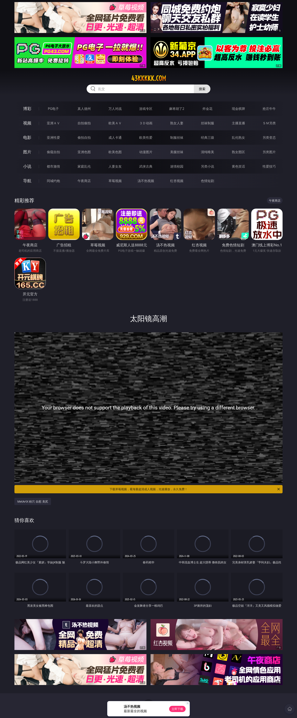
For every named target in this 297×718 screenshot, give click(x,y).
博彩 (27, 108)
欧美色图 (115, 152)
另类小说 (207, 166)
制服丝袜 (176, 137)
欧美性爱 (145, 137)
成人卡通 (115, 137)
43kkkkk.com (148, 78)
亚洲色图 (84, 152)
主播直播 (238, 123)
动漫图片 (145, 152)
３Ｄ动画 (145, 123)
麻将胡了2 (176, 108)
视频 (27, 123)
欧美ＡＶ (115, 123)
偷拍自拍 (84, 137)
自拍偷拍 (84, 123)
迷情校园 (176, 166)
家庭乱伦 (84, 166)
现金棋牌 (238, 108)
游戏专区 (145, 108)
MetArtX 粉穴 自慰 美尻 (32, 501)
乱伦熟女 (238, 137)
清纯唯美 (207, 152)
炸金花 (207, 108)
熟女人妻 (176, 123)
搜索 (202, 89)
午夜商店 (84, 181)
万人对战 (115, 108)
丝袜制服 (207, 123)
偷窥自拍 (53, 152)
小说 (27, 166)
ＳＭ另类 (269, 123)
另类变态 (269, 137)
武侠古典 (145, 166)
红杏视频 (176, 181)
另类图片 (269, 152)
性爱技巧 (269, 166)
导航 (27, 180)
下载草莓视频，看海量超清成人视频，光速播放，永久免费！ (195, 489)
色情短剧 (207, 181)
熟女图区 (238, 152)
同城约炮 (53, 181)
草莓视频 (115, 181)
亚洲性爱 (53, 137)
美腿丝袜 (176, 152)
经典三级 (207, 137)
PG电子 (53, 108)
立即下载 (177, 709)
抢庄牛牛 (269, 108)
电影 (27, 137)
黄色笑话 (238, 166)
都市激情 (53, 166)
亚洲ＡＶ (53, 123)
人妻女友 (115, 166)
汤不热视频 (146, 181)
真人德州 (84, 108)
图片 (27, 152)
